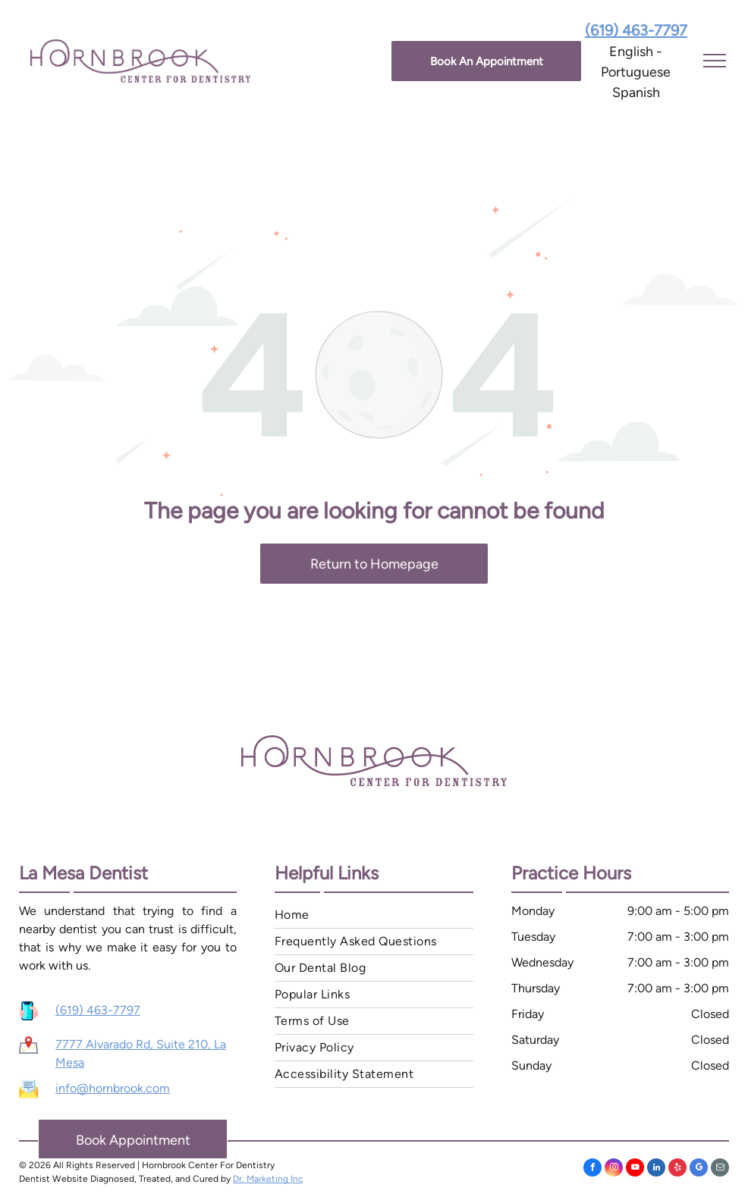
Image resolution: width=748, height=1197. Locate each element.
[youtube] (635, 1169)
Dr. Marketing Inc (268, 1178)
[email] (720, 1169)
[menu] (714, 60)
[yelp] (677, 1169)
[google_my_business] (699, 1169)
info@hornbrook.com (112, 1088)
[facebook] (592, 1169)
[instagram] (614, 1169)
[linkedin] (656, 1169)
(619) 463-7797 (97, 1010)
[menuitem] (374, 915)
